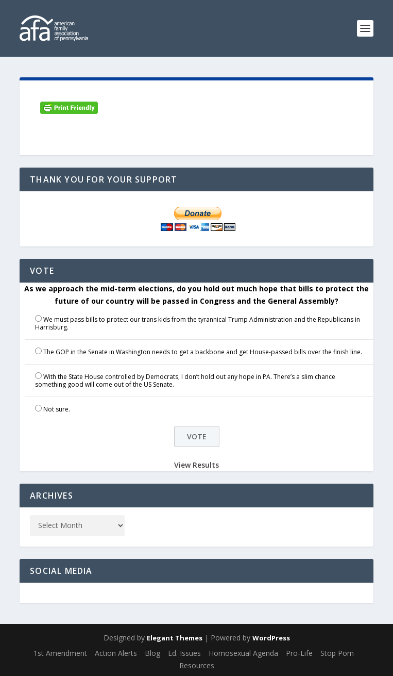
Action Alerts (116, 653)
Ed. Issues (184, 653)
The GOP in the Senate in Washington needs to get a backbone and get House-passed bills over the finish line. (202, 352)
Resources (196, 665)
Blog (152, 653)
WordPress (271, 637)
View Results (196, 465)
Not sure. (56, 409)
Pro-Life (299, 653)
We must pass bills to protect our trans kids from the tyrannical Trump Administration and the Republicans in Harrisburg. (197, 323)
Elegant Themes (174, 637)
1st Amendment (60, 653)
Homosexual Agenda (243, 653)
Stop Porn (337, 653)
